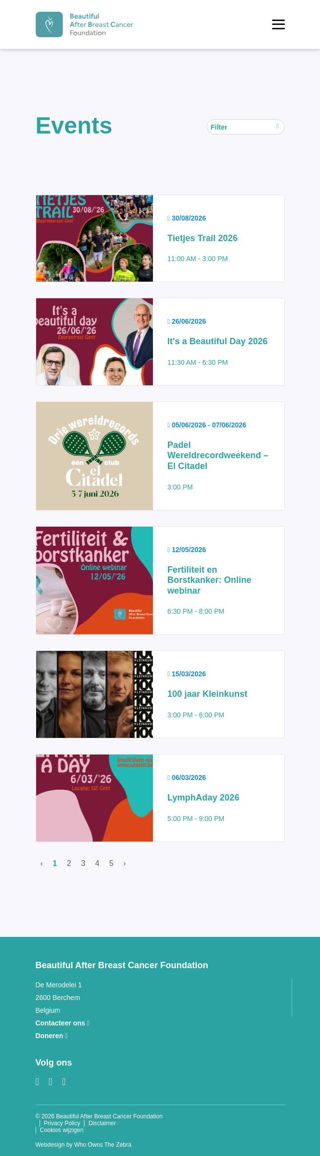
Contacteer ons (63, 1023)
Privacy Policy (62, 1123)
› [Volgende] (124, 863)
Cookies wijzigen (62, 1130)
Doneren (52, 1036)
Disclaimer (102, 1123)
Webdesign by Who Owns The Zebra (83, 1144)
